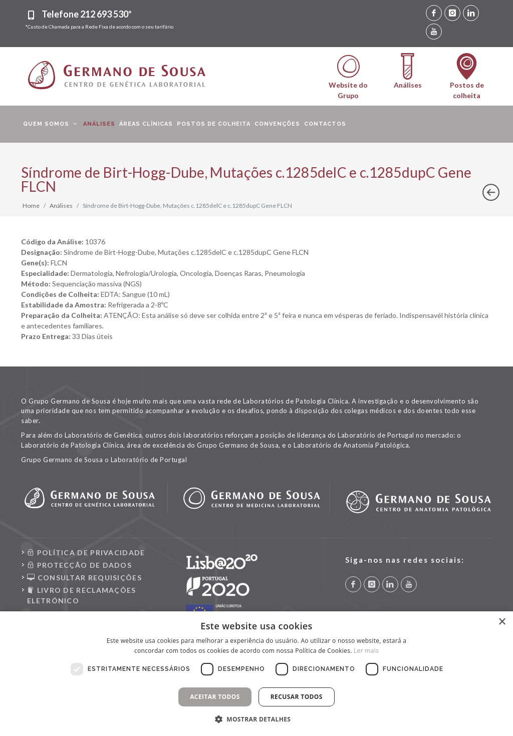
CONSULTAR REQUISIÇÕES (84, 577)
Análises (61, 205)
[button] (256, 719)
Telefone (87, 14)
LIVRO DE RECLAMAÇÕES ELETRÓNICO (81, 595)
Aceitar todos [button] (215, 696)
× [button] (501, 622)
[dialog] (256, 673)
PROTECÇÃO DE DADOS (79, 565)
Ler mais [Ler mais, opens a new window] (366, 650)
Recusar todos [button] (297, 696)
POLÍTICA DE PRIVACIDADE (86, 552)
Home (31, 205)
